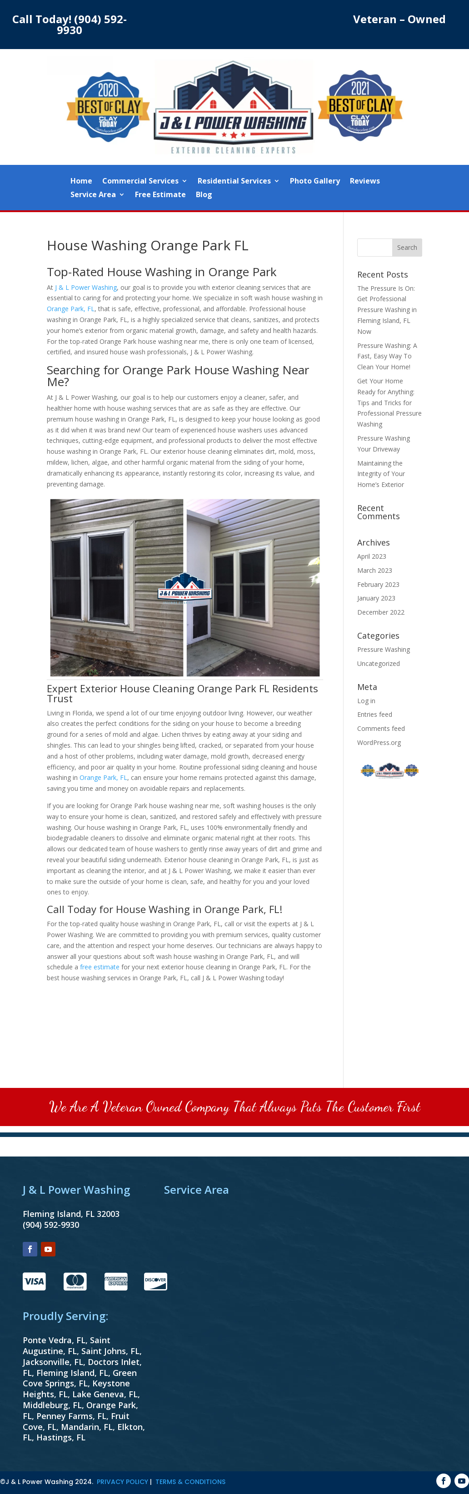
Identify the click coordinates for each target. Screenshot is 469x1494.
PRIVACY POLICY (122, 1481)
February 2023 (378, 584)
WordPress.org (379, 742)
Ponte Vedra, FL (54, 1340)
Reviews (365, 182)
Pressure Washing (383, 649)
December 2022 (380, 612)
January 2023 (376, 598)
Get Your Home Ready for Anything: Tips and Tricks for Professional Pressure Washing (389, 402)
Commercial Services (140, 182)
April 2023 (371, 556)
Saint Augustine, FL (66, 1345)
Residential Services (234, 182)
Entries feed (374, 714)
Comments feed (381, 728)
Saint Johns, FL (110, 1350)
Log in (366, 700)
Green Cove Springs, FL (80, 1378)
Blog (204, 195)
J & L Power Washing (86, 287)
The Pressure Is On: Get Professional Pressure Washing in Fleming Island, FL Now (387, 310)
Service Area (93, 195)
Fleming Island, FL (72, 1372)
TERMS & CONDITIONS (190, 1481)
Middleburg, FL (52, 1405)
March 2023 (374, 570)
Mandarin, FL (87, 1426)
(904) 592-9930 (92, 24)
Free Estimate (160, 195)
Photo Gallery (315, 182)
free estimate (100, 967)
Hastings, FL (60, 1437)
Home (81, 182)
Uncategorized (378, 663)
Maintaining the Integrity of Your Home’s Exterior (381, 474)
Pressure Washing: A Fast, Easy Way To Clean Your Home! (387, 356)
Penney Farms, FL (71, 1415)
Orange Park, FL (71, 308)
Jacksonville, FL (53, 1361)
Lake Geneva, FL (105, 1394)
